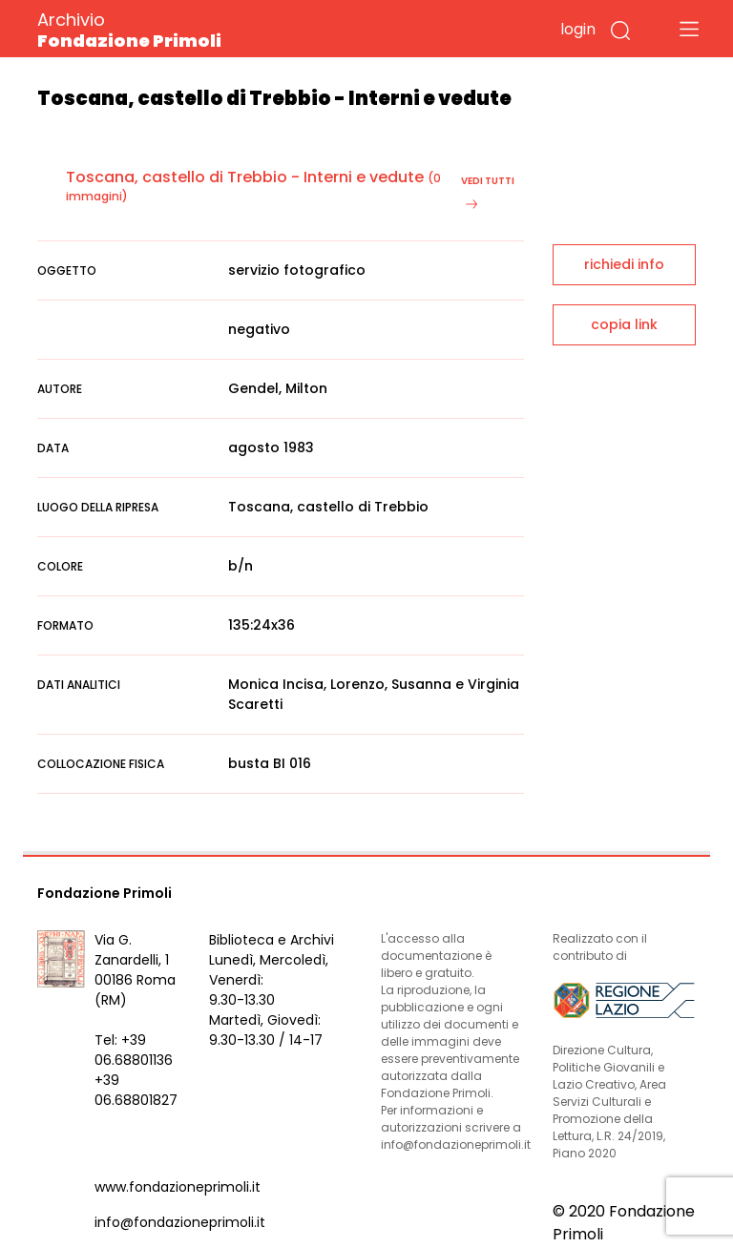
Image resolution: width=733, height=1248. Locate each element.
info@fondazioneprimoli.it (179, 1222)
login (578, 29)
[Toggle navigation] (689, 28)
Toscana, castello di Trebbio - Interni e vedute (245, 177)
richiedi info (624, 264)
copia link (624, 324)
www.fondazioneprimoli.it (177, 1186)
